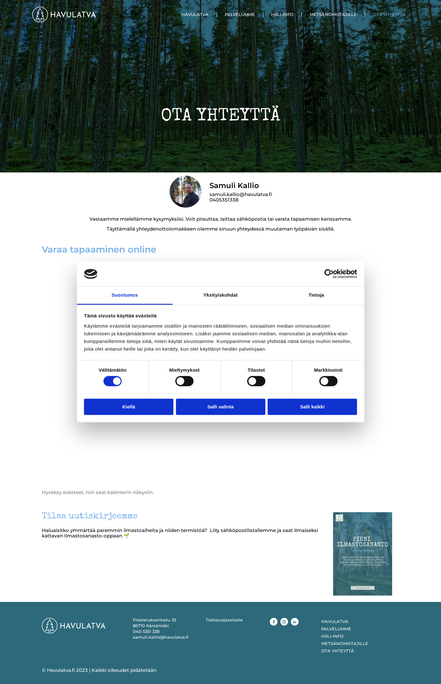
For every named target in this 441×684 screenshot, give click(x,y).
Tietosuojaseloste (224, 619)
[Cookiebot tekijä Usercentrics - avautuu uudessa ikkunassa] (329, 274)
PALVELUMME (240, 14)
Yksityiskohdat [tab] (220, 295)
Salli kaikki (312, 406)
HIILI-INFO (282, 14)
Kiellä (128, 406)
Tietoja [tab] (316, 295)
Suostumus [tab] (124, 295)
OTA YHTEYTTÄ (389, 14)
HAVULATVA (195, 14)
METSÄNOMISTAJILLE (333, 14)
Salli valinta (220, 406)
